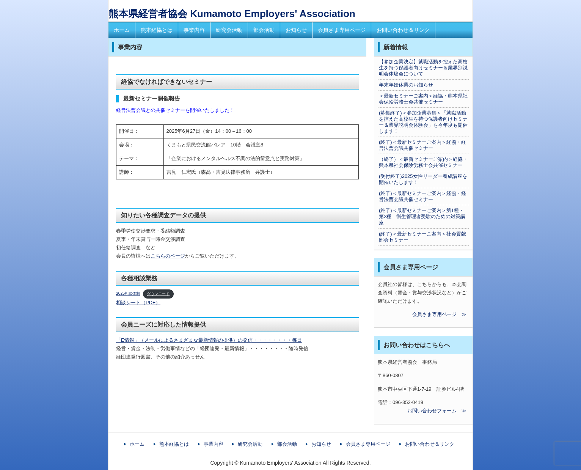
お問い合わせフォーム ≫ (422, 410)
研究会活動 (229, 30)
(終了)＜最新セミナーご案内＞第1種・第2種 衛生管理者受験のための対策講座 (422, 216)
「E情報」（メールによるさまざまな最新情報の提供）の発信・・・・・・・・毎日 (209, 340)
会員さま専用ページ (342, 30)
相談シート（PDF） (138, 302)
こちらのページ (168, 256)
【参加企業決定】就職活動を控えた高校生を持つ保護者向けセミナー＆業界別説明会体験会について (423, 68)
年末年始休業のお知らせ (406, 85)
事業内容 (194, 30)
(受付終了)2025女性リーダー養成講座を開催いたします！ (423, 179)
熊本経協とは (157, 30)
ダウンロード (158, 294)
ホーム (122, 30)
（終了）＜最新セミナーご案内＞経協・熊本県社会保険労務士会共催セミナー (423, 162)
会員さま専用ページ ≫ (422, 314)
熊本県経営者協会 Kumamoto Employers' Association (231, 13)
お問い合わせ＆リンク (403, 30)
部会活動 (264, 30)
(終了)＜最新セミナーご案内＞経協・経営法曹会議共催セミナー (422, 145)
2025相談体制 (128, 294)
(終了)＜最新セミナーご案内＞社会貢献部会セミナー (422, 237)
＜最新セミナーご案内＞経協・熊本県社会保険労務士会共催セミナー (423, 99)
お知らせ (296, 30)
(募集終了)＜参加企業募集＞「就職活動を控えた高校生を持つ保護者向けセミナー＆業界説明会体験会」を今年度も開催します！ (423, 122)
